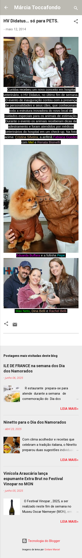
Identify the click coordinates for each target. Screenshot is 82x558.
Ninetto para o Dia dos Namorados (34, 422)
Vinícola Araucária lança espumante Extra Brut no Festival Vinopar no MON (33, 478)
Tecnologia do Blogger (41, 541)
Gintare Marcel (52, 549)
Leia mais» (69, 409)
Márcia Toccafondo (37, 7)
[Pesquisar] (76, 9)
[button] (76, 22)
